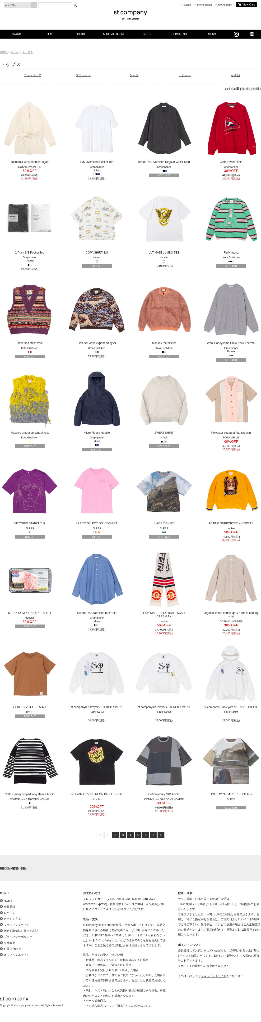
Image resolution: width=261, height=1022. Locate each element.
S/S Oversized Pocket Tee (96, 131)
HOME (4, 52)
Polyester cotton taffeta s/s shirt (231, 402)
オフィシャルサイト (16, 955)
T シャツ (185, 75)
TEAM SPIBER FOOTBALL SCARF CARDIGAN (164, 584)
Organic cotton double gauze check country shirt (231, 584)
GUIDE (81, 34)
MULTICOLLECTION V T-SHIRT (96, 492)
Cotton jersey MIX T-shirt (164, 763)
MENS (212, 34)
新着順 (256, 88)
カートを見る (246, 4)
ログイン (9, 913)
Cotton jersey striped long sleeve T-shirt (29, 763)
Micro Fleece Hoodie (96, 402)
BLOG (147, 34)
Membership (204, 4)
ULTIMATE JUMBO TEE (164, 221)
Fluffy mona (231, 221)
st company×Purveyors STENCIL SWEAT (96, 676)
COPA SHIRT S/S (96, 221)
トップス (28, 52)
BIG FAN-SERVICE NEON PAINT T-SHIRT (96, 763)
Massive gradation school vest (29, 402)
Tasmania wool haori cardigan (29, 131)
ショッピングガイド (16, 925)
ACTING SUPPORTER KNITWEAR (231, 492)
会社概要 (9, 943)
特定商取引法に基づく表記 (21, 931)
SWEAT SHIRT (164, 402)
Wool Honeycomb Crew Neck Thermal (231, 312)
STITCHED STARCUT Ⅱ (29, 492)
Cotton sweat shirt (231, 131)
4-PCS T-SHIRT (164, 492)
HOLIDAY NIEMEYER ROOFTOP (231, 763)
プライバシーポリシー (18, 936)
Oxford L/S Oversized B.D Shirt (96, 582)
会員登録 (9, 906)
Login (187, 4)
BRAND (16, 34)
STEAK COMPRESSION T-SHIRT (29, 582)
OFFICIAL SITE (179, 34)
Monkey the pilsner (164, 312)
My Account (225, 4)
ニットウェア (32, 75)
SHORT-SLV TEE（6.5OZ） (29, 676)
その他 (235, 75)
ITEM (49, 34)
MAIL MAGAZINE (114, 34)
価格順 (246, 88)
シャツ (134, 75)
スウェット (83, 75)
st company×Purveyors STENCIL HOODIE (231, 676)
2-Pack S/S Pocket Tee (29, 221)
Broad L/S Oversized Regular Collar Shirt (164, 131)
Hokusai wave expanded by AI (96, 312)
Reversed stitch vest (29, 312)
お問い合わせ (12, 949)
